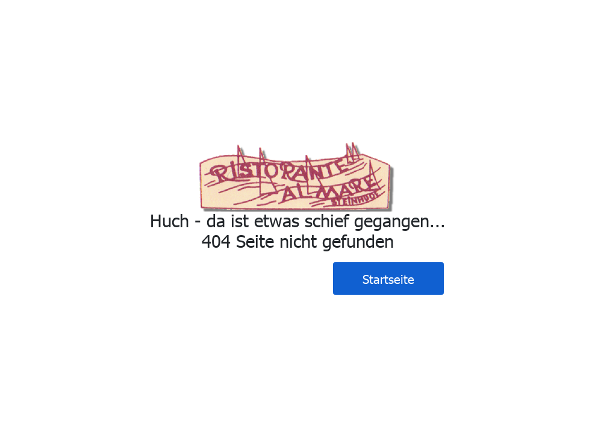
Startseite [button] (388, 278)
